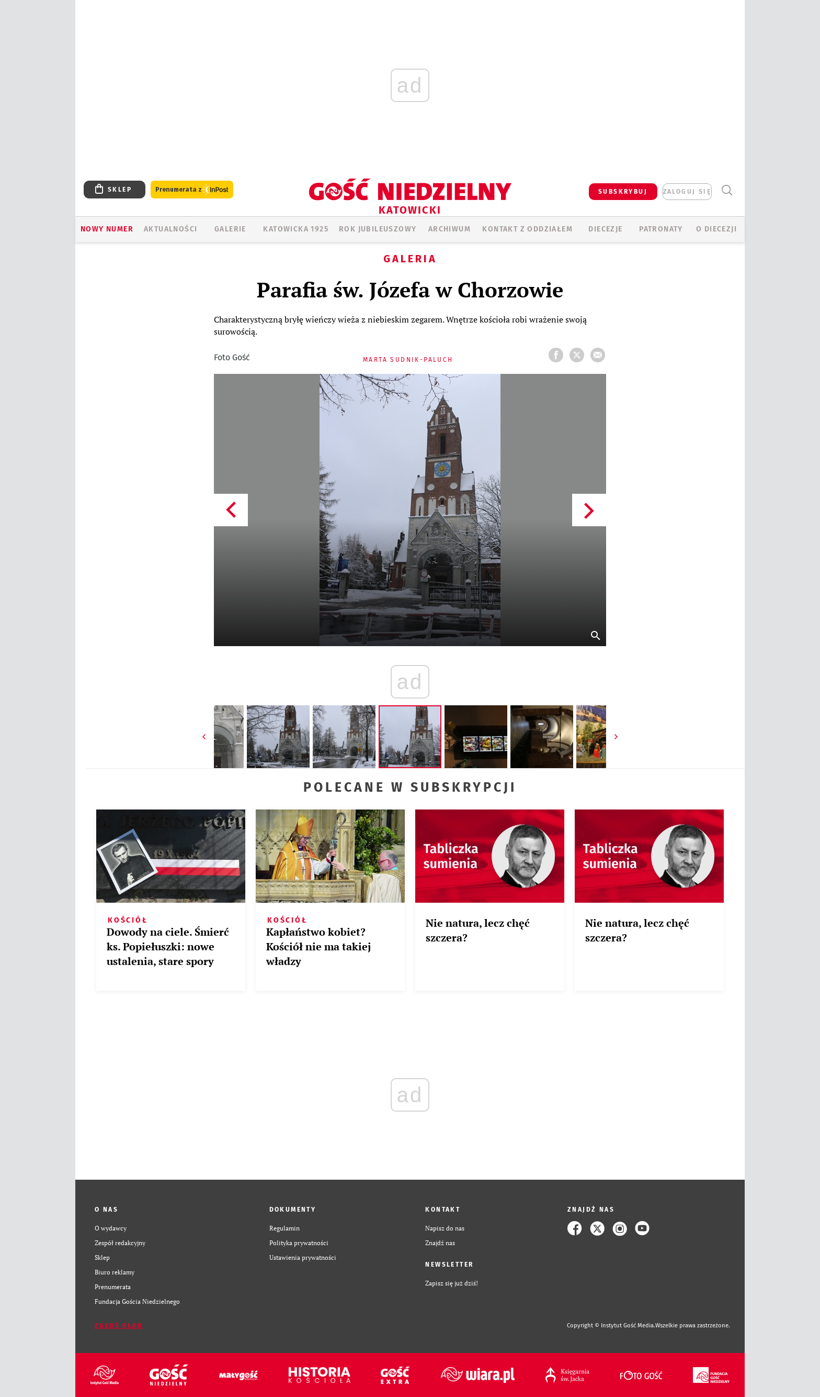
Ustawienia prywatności (302, 1257)
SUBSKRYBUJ (622, 191)
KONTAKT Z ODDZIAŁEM (527, 229)
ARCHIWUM (449, 229)
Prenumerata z (192, 190)
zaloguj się (687, 191)
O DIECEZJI (716, 229)
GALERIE (230, 229)
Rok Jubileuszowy (377, 229)
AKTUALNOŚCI (170, 229)
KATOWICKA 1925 (295, 229)
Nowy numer (107, 229)
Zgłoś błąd (119, 1325)
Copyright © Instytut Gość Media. (611, 1325)
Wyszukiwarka (726, 190)
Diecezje (605, 229)
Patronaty (661, 229)
